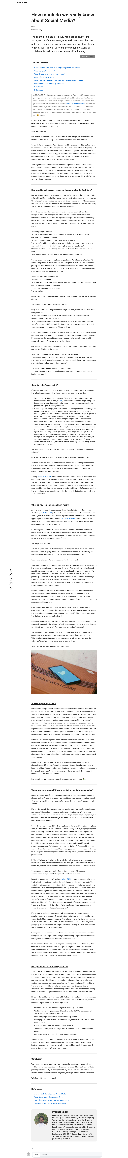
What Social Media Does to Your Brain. (48, 1097)
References (38, 90)
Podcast (97, 3)
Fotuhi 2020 (47, 513)
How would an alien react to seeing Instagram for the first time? (58, 68)
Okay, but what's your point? (44, 71)
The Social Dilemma (67, 519)
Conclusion (38, 87)
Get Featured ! (108, 3)
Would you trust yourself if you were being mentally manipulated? (58, 80)
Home (79, 3)
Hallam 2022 (66, 879)
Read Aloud (87, 56)
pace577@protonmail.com (75, 104)
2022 (60, 401)
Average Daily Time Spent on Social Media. (50, 1094)
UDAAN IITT (22, 2)
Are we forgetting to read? (44, 77)
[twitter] (11, 574)
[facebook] (11, 570)
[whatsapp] (11, 583)
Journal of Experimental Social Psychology (50, 1103)
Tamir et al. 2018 (44, 477)
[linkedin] (11, 578)
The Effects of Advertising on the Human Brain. (52, 1100)
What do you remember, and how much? (49, 74)
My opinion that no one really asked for (49, 84)
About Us (87, 3)
